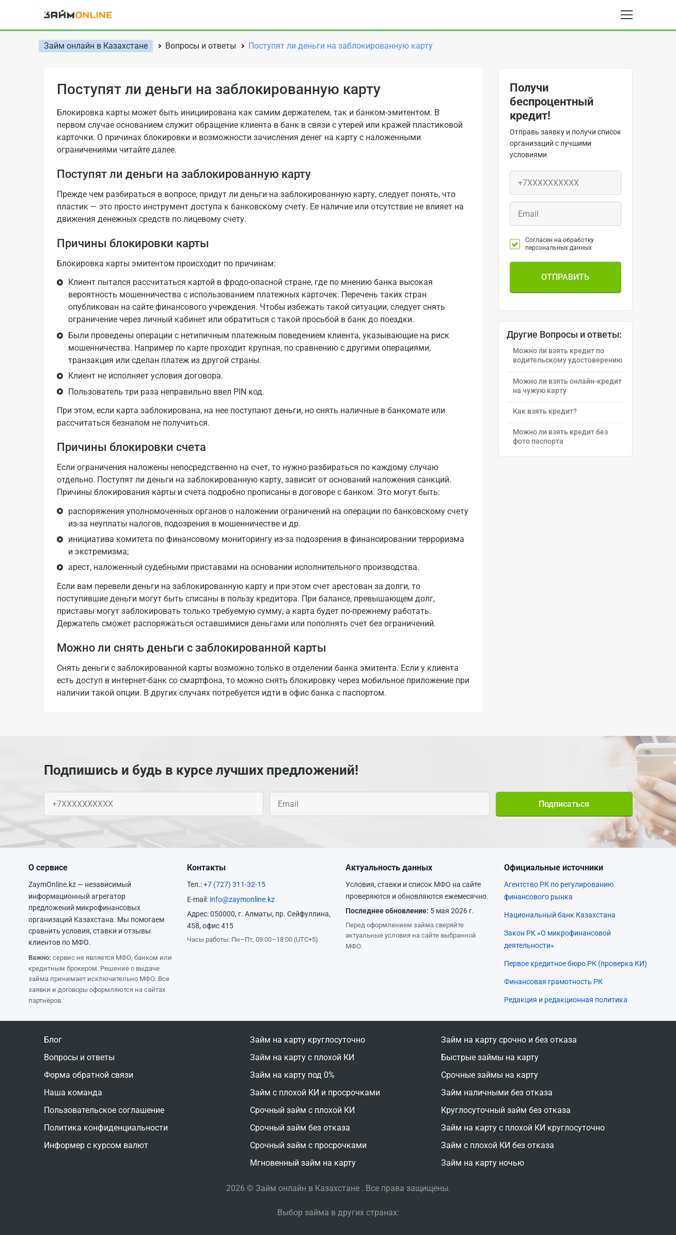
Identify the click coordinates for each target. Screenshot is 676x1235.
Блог (53, 1040)
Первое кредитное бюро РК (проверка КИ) (575, 963)
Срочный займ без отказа (300, 1128)
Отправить (565, 277)
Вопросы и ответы (79, 1057)
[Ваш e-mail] (565, 214)
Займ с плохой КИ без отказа (497, 1145)
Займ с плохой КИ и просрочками (315, 1092)
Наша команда (73, 1092)
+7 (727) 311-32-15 (234, 884)
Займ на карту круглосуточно (307, 1040)
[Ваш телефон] (565, 183)
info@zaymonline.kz (242, 899)
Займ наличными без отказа (497, 1092)
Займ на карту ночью (482, 1163)
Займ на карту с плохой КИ (302, 1057)
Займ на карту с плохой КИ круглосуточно (523, 1128)
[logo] (84, 14)
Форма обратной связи (88, 1075)
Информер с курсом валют (96, 1145)
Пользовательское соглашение (104, 1110)
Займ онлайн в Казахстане (96, 46)
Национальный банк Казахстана (560, 915)
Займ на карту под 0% (292, 1075)
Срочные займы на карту (489, 1075)
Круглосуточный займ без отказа (506, 1110)
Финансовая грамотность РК (553, 981)
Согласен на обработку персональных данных (559, 243)
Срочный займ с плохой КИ (302, 1110)
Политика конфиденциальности (106, 1128)
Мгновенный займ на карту (303, 1163)
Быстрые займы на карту (490, 1057)
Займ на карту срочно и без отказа (509, 1040)
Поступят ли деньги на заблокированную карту (340, 46)
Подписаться (564, 804)
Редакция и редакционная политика (565, 1000)
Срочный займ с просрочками (308, 1145)
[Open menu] (627, 15)
